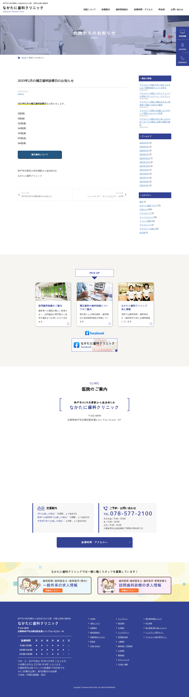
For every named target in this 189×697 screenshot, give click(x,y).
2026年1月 (144, 154)
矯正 (141, 201)
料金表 (162, 9)
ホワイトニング (123, 660)
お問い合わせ (177, 9)
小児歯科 (121, 651)
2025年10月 (145, 166)
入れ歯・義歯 (123, 664)
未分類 (142, 232)
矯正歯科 (121, 623)
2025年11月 (145, 162)
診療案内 (106, 9)
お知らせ (21, 94)
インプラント (123, 619)
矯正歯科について (39, 154)
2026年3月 (144, 146)
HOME (23, 58)
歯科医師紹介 (122, 9)
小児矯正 (121, 628)
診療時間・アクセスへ (94, 542)
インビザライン (123, 632)
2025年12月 (145, 158)
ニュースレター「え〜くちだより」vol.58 (99, 194)
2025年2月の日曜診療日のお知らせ (45, 194)
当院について (89, 9)
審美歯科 (121, 655)
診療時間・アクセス (143, 9)
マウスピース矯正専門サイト (156, 637)
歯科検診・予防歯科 (125, 646)
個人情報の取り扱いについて (156, 628)
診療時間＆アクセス (97, 637)
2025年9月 (144, 170)
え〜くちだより (146, 217)
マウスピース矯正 (147, 229)
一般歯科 (121, 641)
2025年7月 (144, 178)
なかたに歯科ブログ (148, 205)
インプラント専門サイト (154, 632)
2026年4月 (144, 143)
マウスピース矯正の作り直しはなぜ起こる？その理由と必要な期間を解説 (155, 122)
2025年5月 (144, 185)
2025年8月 (144, 174)
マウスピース (145, 213)
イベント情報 (145, 221)
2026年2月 (144, 150)
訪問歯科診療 (123, 637)
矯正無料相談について (154, 619)
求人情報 (149, 623)
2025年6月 (144, 181)
